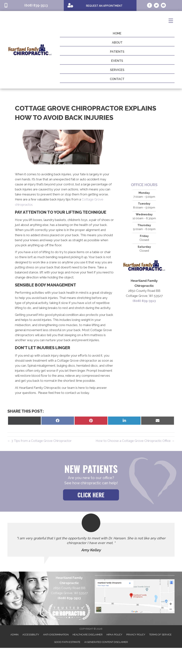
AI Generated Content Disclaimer (106, 642)
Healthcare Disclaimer (88, 634)
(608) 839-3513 (144, 301)
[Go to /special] (100, 5)
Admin (14, 634)
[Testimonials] (91, 540)
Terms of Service (160, 634)
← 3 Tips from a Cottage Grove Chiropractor (39, 441)
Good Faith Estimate (67, 642)
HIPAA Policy (114, 634)
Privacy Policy (135, 634)
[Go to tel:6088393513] (32, 5)
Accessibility (30, 634)
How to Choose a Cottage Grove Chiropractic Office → (135, 441)
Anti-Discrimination (56, 634)
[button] (91, 494)
